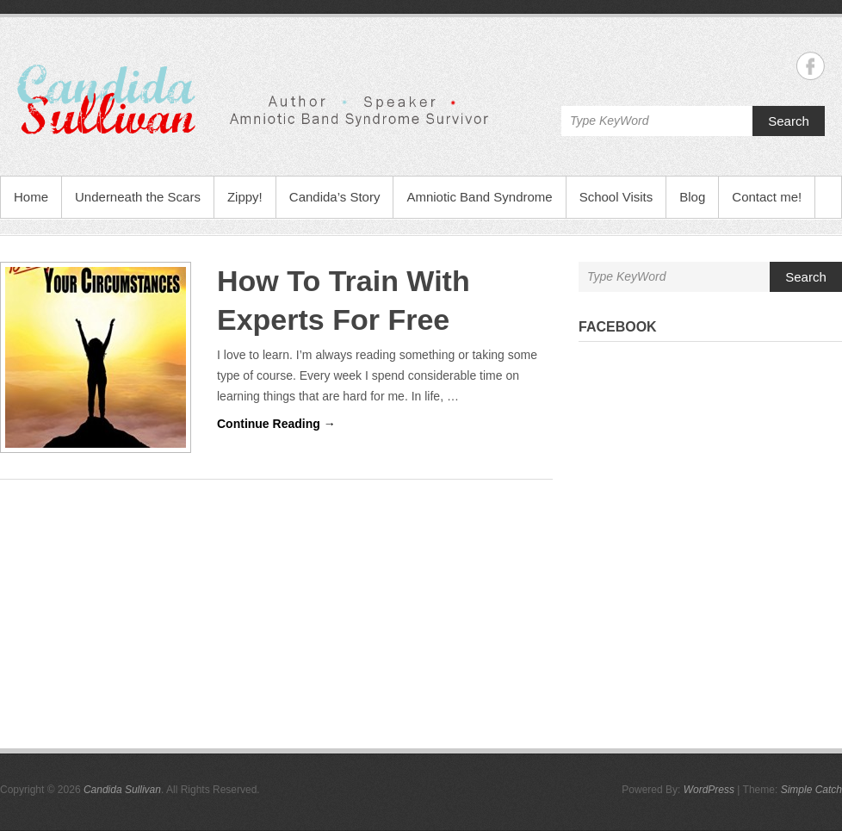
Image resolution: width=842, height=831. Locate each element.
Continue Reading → (276, 424)
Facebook (618, 326)
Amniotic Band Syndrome (479, 196)
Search (788, 121)
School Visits (616, 196)
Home (31, 196)
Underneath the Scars (138, 196)
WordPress (709, 790)
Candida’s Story (335, 196)
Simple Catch (811, 790)
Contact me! (767, 196)
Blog (692, 196)
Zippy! (245, 196)
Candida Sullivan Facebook (810, 66)
